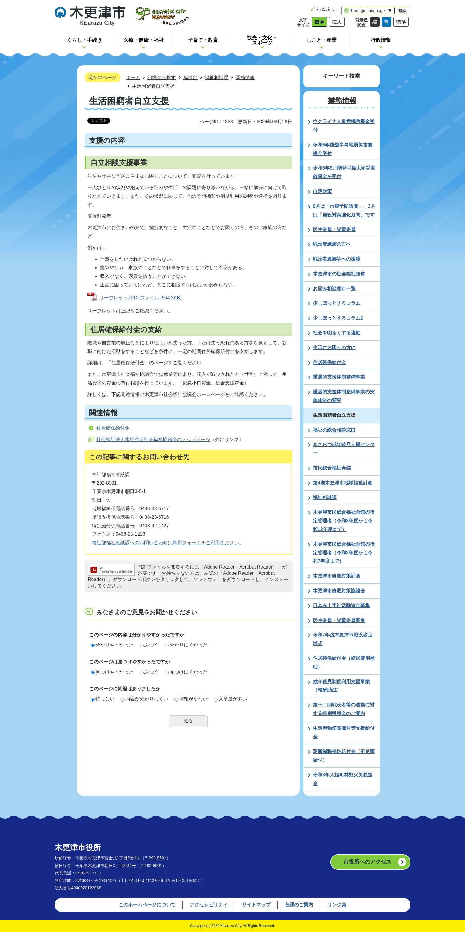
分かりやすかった (112, 644)
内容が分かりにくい (144, 698)
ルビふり (325, 8)
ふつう (149, 644)
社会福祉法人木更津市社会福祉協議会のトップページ (153, 439)
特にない (102, 698)
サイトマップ (256, 904)
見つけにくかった (186, 671)
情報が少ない (191, 698)
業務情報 (245, 77)
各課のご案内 (299, 904)
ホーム (133, 77)
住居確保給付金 (113, 427)
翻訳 (402, 10)
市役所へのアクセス (367, 862)
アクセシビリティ (209, 904)
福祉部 (190, 77)
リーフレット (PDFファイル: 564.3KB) (140, 297)
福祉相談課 (216, 77)
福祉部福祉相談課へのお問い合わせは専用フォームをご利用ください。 (168, 542)
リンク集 (336, 904)
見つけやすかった (112, 671)
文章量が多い (230, 698)
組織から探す (161, 77)
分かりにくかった (186, 644)
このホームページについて (147, 904)
